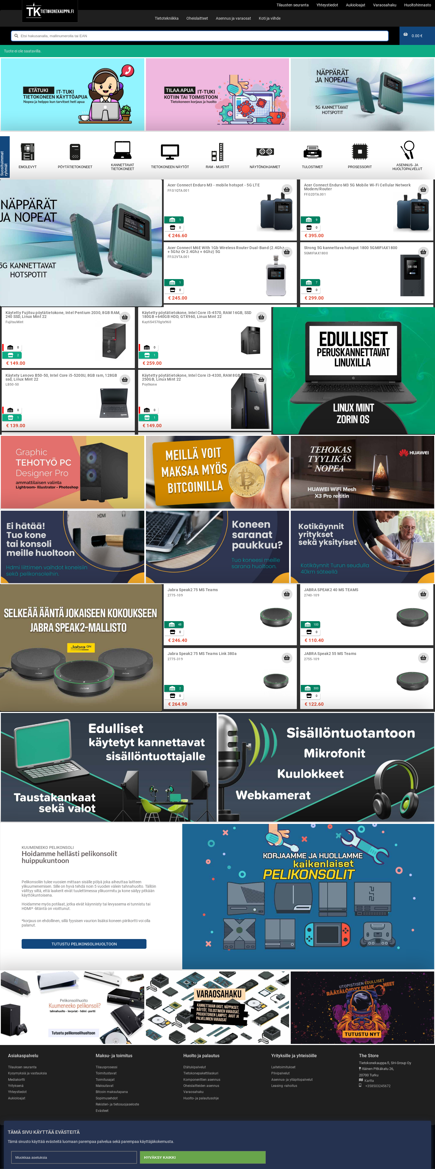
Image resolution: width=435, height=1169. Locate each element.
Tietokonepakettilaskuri (202, 1073)
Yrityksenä (16, 1086)
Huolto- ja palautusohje (201, 1098)
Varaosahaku (193, 1092)
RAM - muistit (217, 155)
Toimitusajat (105, 1079)
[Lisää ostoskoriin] (287, 189)
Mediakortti (17, 1079)
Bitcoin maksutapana (112, 1092)
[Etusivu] (49, 11)
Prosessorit (360, 155)
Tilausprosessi (107, 1067)
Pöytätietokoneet (75, 155)
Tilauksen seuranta (23, 1067)
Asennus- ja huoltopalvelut (407, 155)
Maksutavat (105, 1086)
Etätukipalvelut (194, 1067)
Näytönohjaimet (265, 155)
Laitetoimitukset (284, 1067)
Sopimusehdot (107, 1098)
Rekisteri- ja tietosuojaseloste (119, 1105)
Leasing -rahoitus (285, 1086)
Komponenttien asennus (202, 1079)
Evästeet (102, 1111)
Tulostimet (313, 155)
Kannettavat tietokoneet (122, 155)
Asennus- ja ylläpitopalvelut (292, 1079)
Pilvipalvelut (280, 1073)
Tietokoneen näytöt (170, 155)
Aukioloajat (17, 1098)
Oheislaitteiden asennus (202, 1086)
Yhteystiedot (18, 1092)
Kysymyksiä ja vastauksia (28, 1073)
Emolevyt (28, 155)
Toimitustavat (106, 1073)
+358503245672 (375, 1086)
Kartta (366, 1081)
